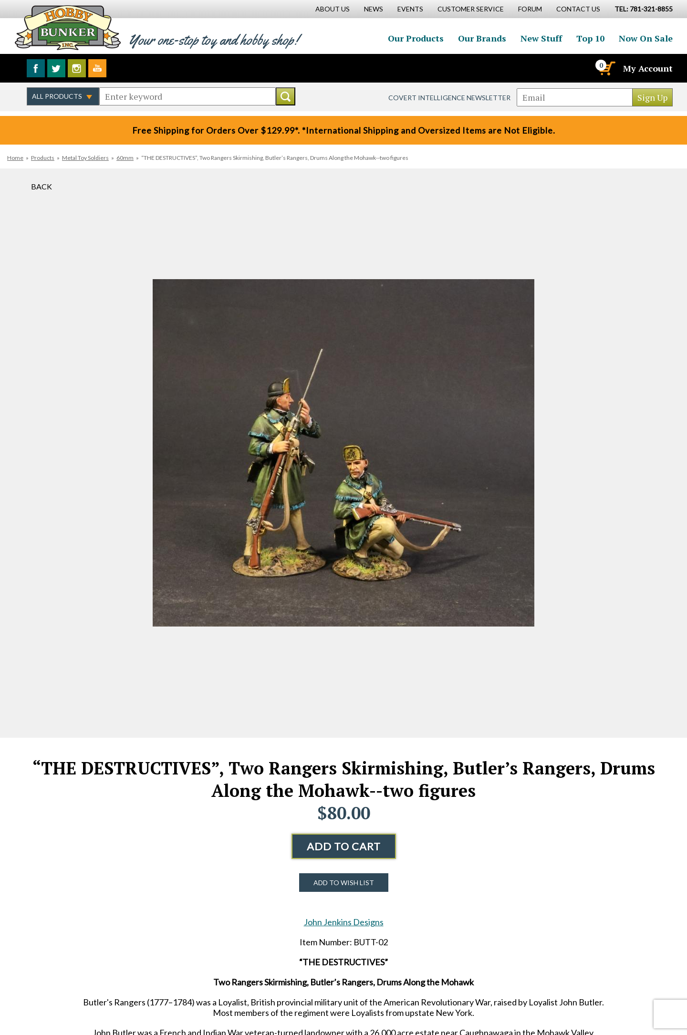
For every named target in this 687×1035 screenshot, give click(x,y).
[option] (343, 453)
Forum (530, 9)
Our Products (416, 38)
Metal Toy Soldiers (85, 157)
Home (15, 157)
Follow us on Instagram (77, 68)
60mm (125, 157)
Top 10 (590, 38)
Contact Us (578, 9)
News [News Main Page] (373, 9)
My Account (648, 68)
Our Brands (482, 38)
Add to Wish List (343, 882)
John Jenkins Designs (344, 922)
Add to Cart (344, 846)
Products (42, 157)
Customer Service (470, 9)
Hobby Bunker (67, 27)
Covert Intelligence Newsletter (449, 98)
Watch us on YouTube (97, 68)
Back (41, 186)
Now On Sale (646, 38)
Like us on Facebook (36, 68)
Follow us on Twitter (56, 68)
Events (410, 9)
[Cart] (606, 68)
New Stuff (541, 38)
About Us (332, 9)
